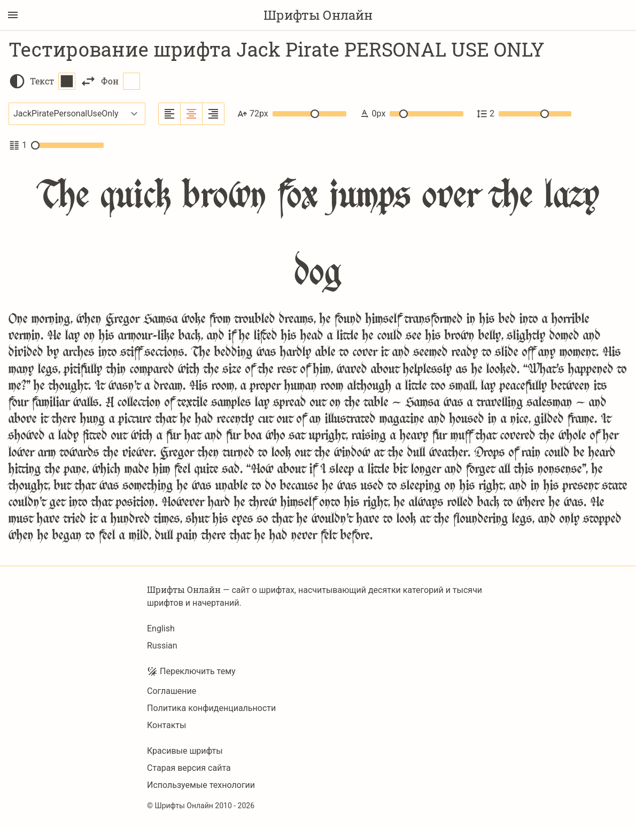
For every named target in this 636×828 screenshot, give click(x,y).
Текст (52, 81)
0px (411, 113)
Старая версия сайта (189, 768)
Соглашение (171, 691)
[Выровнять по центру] (192, 113)
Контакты (166, 725)
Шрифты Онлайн (318, 15)
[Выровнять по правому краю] (213, 113)
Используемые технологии (201, 785)
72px (291, 113)
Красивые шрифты (185, 751)
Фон (120, 81)
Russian (162, 645)
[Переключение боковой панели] (13, 15)
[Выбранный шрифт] (77, 114)
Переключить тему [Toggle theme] (191, 671)
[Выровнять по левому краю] (170, 113)
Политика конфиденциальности (211, 708)
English (161, 628)
